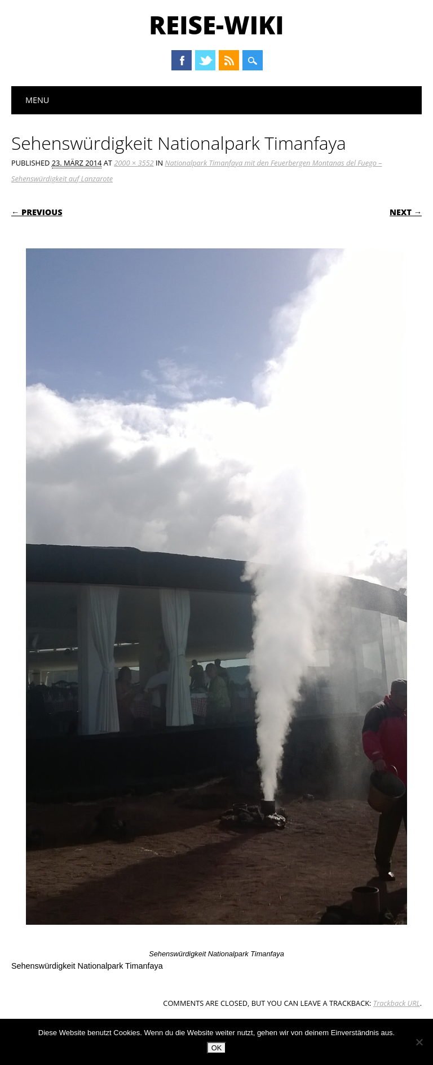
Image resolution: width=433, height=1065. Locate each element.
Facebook (181, 60)
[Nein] (419, 1042)
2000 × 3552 (133, 163)
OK (216, 1048)
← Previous (37, 212)
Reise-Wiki (216, 25)
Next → (406, 212)
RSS (229, 60)
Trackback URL (396, 1003)
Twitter (205, 60)
